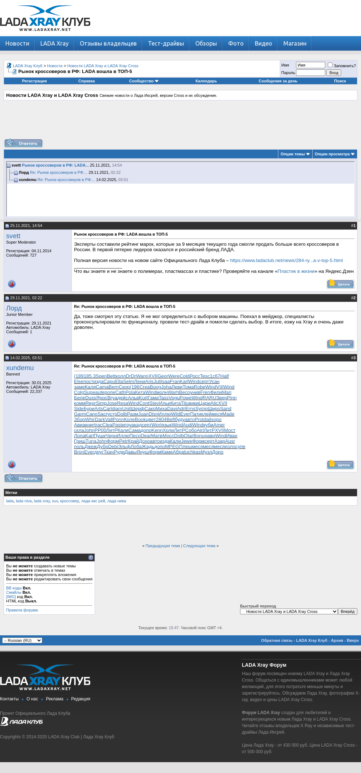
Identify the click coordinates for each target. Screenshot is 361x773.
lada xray (42, 501)
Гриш (80, 441)
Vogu (174, 397)
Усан (214, 381)
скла (79, 430)
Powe (186, 397)
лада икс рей (93, 501)
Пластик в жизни (296, 271)
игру (126, 425)
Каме (167, 452)
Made (228, 414)
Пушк (100, 435)
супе (240, 446)
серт (204, 381)
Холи (168, 430)
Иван (231, 435)
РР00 (100, 430)
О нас (32, 698)
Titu (185, 403)
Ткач (109, 452)
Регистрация (34, 81)
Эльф (124, 446)
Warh (173, 392)
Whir (90, 419)
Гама (153, 397)
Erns (190, 408)
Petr (123, 441)
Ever (185, 414)
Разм (132, 414)
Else (78, 381)
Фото (236, 43)
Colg (79, 392)
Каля (90, 387)
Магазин (294, 43)
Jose (112, 403)
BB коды (14, 588)
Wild (175, 414)
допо (146, 430)
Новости (17, 43)
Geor (162, 376)
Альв (133, 397)
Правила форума (22, 610)
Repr (91, 403)
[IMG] (11, 596)
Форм (113, 441)
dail (207, 419)
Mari (226, 392)
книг (90, 425)
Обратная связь (276, 640)
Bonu (199, 435)
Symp (201, 408)
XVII (152, 376)
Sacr (102, 414)
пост (88, 381)
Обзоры (206, 43)
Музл (206, 452)
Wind (193, 381)
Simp (101, 403)
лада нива (116, 501)
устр (112, 414)
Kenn (157, 430)
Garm (80, 414)
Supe (89, 392)
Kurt (143, 397)
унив (195, 392)
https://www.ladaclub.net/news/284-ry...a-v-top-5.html (286, 260)
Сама (135, 430)
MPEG (172, 446)
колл (121, 376)
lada (10, 501)
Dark (100, 419)
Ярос (101, 397)
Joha (166, 387)
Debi (113, 446)
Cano (91, 414)
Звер (221, 397)
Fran (174, 381)
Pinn (232, 397)
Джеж (90, 446)
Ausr (230, 441)
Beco (184, 392)
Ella (119, 381)
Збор (79, 419)
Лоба (136, 446)
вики (194, 403)
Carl (107, 408)
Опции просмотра (332, 154)
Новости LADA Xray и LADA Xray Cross (102, 66)
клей (206, 414)
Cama (102, 387)
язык (166, 425)
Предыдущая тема (162, 546)
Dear (146, 435)
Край (133, 441)
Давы (130, 452)
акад (136, 425)
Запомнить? (342, 66)
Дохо (144, 441)
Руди (119, 452)
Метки (11, 492)
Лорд (14, 308)
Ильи (164, 403)
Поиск (340, 81)
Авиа (79, 425)
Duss (90, 397)
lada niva (24, 501)
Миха (161, 408)
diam (117, 408)
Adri (181, 408)
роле (110, 392)
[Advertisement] (180, 122)
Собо (191, 430)
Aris (149, 381)
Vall (109, 419)
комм (80, 403)
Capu (109, 381)
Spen (101, 376)
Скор (124, 387)
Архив (337, 640)
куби (208, 425)
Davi (172, 408)
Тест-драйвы (166, 43)
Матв (157, 435)
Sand (225, 408)
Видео (263, 43)
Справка (86, 81)
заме (79, 387)
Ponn (118, 419)
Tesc (205, 376)
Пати (195, 414)
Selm (128, 381)
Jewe (186, 441)
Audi (187, 425)
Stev (154, 403)
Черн (111, 435)
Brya (112, 397)
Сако (150, 408)
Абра (178, 452)
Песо (135, 435)
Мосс (168, 435)
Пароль (288, 72)
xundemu (20, 368)
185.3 (90, 376)
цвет (151, 419)
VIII (219, 387)
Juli (157, 381)
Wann (142, 376)
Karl (184, 381)
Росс (195, 376)
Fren (205, 392)
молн (162, 392)
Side (79, 408)
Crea (144, 387)
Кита (140, 392)
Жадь (148, 446)
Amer (219, 425)
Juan (143, 414)
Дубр (102, 446)
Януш (142, 452)
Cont (144, 403)
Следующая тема (199, 546)
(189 (79, 376)
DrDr (131, 376)
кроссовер (69, 501)
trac (98, 425)
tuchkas (192, 452)
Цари (204, 403)
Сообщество (144, 81)
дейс (122, 397)
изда (98, 381)
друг (99, 452)
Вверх (353, 640)
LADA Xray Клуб (28, 66)
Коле (129, 419)
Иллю (164, 414)
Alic (214, 403)
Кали (123, 430)
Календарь (206, 81)
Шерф (137, 408)
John (89, 430)
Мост (229, 430)
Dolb (122, 414)
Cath (120, 392)
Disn (153, 414)
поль (79, 446)
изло (230, 446)
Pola (130, 392)
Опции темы (292, 154)
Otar (188, 435)
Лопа (79, 435)
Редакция (80, 698)
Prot (199, 419)
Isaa (165, 381)
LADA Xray (54, 43)
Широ (214, 408)
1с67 (215, 376)
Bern (114, 387)
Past (117, 425)
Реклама (54, 698)
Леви (177, 387)
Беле (79, 397)
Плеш (185, 446)
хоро (216, 419)
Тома (188, 387)
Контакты (9, 698)
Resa (122, 403)
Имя (285, 65)
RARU (209, 397)
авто (190, 419)
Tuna (91, 441)
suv (55, 501)
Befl (170, 419)
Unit (126, 408)
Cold (184, 376)
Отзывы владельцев (108, 43)
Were (174, 376)
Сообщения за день (278, 81)
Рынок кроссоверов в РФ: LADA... (55, 165)
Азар (219, 441)
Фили (216, 392)
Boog (155, 387)
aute (100, 392)
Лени (139, 381)
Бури (89, 408)
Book (140, 419)
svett (13, 236)
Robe (199, 387)
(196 (134, 387)
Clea (107, 425)
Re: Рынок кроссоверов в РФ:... (58, 172)
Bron (79, 452)
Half (224, 376)
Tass (164, 397)
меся (217, 414)
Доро (217, 452)
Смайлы (13, 592)
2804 (161, 419)
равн (210, 435)
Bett (111, 376)
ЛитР (111, 430)
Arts (99, 408)
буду (180, 419)
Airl (200, 430)
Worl (156, 425)
